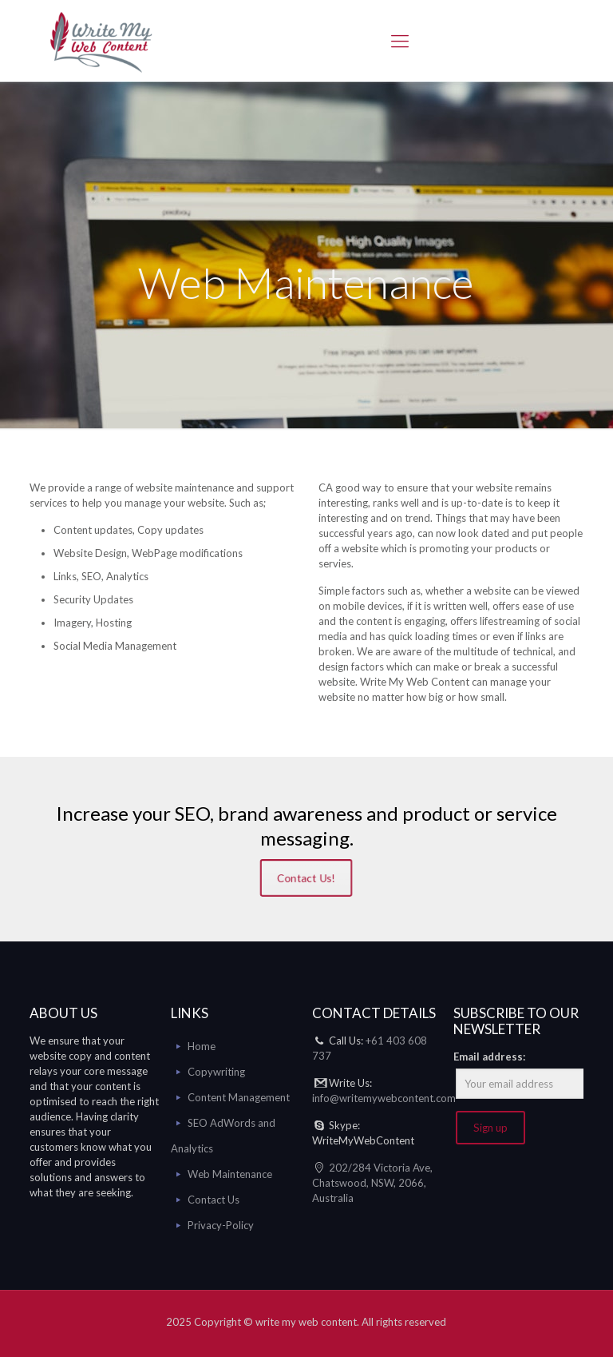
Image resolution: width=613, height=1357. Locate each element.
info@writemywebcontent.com (384, 1098)
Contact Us (213, 1199)
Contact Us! (306, 878)
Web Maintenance (230, 1174)
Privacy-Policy (221, 1225)
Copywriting (216, 1071)
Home (202, 1046)
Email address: (489, 1056)
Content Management (239, 1097)
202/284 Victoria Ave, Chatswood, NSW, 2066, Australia (372, 1182)
